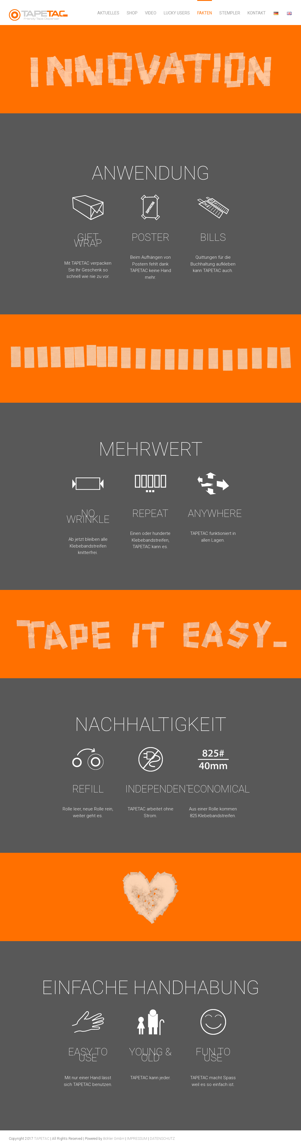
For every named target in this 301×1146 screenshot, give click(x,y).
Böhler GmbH (113, 1139)
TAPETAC (41, 1139)
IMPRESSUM (137, 1139)
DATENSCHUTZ (162, 1139)
